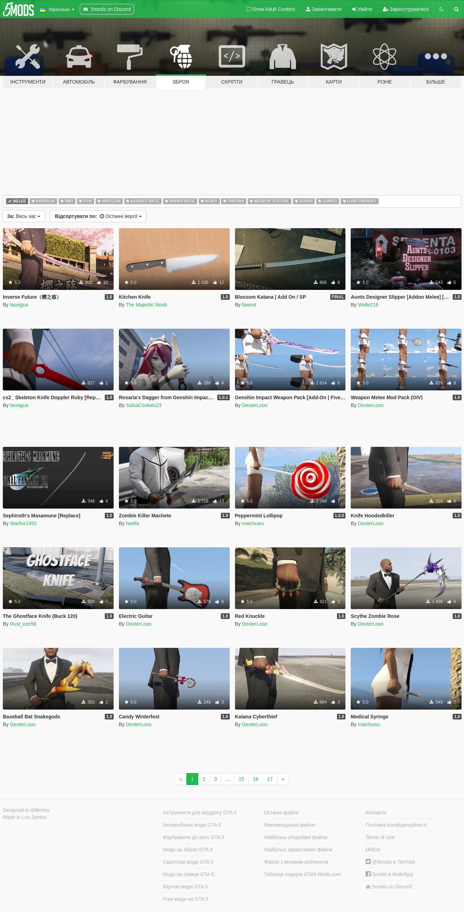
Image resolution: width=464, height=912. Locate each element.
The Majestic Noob (146, 305)
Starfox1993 (23, 523)
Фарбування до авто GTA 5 (193, 837)
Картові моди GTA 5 (185, 886)
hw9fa (132, 523)
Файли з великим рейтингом (296, 862)
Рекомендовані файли (289, 825)
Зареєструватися (406, 9)
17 (270, 779)
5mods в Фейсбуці (389, 874)
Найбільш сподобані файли (295, 837)
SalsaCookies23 (144, 405)
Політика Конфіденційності (396, 825)
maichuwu (253, 523)
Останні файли (281, 812)
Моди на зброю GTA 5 (187, 849)
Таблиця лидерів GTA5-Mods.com (302, 874)
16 (256, 779)
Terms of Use (380, 837)
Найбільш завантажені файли (298, 849)
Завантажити (324, 9)
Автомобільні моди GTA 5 (192, 825)
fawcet (249, 305)
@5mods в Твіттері (390, 862)
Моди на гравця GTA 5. (189, 874)
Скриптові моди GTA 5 (188, 862)
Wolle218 (368, 305)
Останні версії (98, 216)
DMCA (373, 849)
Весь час (23, 216)
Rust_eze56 (23, 624)
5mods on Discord (389, 887)
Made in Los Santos (25, 817)
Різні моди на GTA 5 (185, 899)
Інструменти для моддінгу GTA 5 (200, 812)
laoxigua (19, 305)
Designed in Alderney (26, 810)
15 (241, 779)
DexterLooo (254, 405)
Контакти (376, 812)
